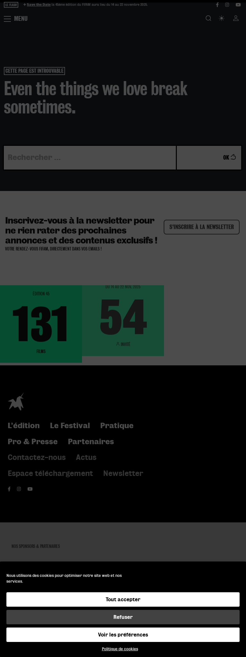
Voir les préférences (123, 634)
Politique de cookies (120, 649)
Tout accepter (123, 599)
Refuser (123, 617)
